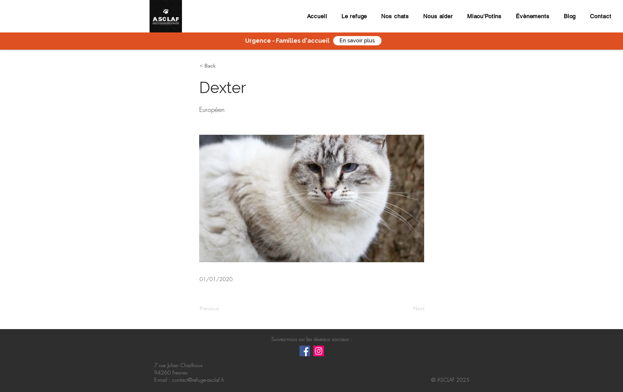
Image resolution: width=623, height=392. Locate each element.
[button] (221, 66)
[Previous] (221, 308)
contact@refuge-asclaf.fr (198, 379)
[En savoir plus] (357, 40)
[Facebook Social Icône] (304, 351)
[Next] (407, 308)
